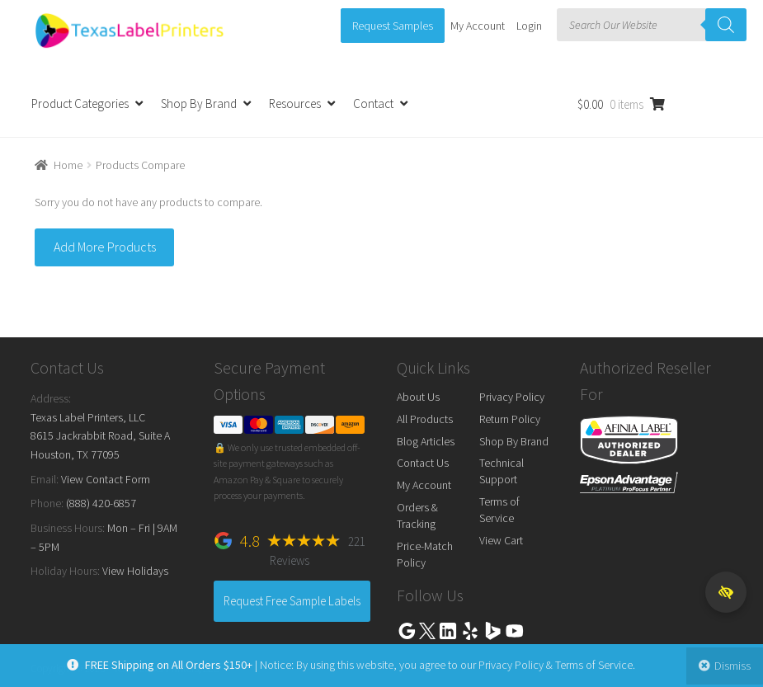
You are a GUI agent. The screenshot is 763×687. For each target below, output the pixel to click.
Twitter (427, 631)
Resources (295, 103)
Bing (492, 631)
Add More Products (105, 246)
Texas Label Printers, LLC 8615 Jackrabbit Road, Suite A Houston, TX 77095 (100, 436)
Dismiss (728, 665)
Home (68, 165)
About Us (418, 396)
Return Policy (509, 419)
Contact (373, 103)
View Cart (501, 540)
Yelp (470, 631)
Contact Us (423, 462)
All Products (425, 419)
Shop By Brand (199, 103)
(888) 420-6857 (101, 503)
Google (407, 631)
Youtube (515, 631)
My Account (477, 25)
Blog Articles (426, 441)
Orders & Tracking (417, 515)
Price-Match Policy (425, 554)
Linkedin (448, 631)
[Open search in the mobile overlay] (652, 24)
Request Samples (392, 25)
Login (529, 25)
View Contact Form (105, 479)
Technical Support (501, 471)
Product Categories (80, 103)
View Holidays (135, 570)
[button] (726, 592)
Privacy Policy (511, 396)
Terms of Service (499, 509)
